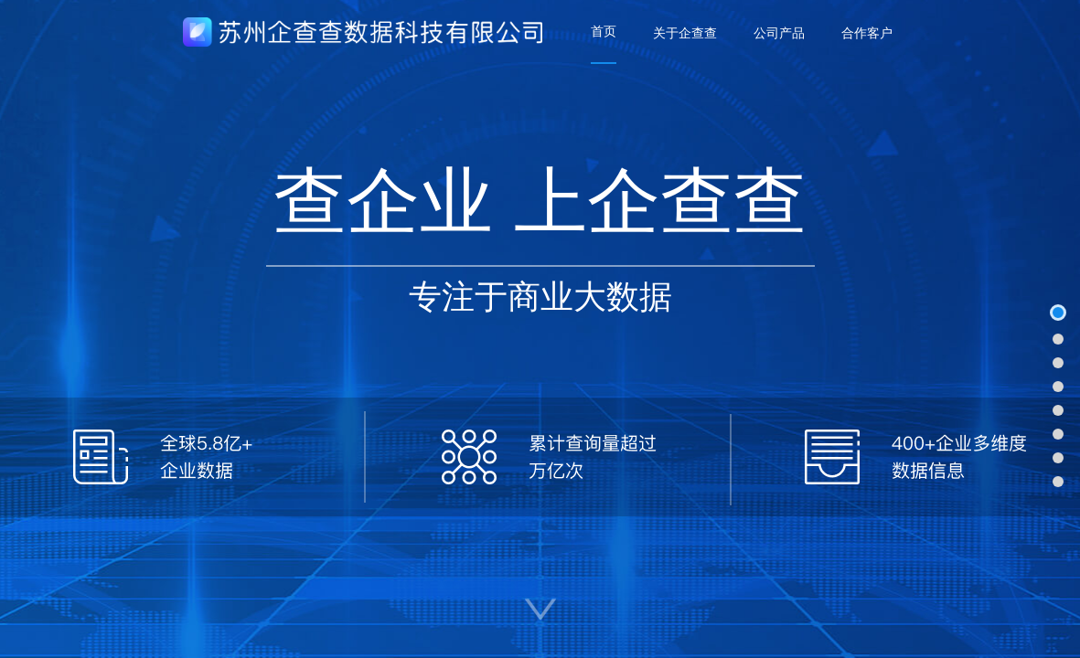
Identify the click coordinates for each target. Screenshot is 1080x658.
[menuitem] (603, 32)
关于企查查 (685, 33)
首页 (603, 31)
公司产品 (779, 33)
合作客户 (867, 33)
